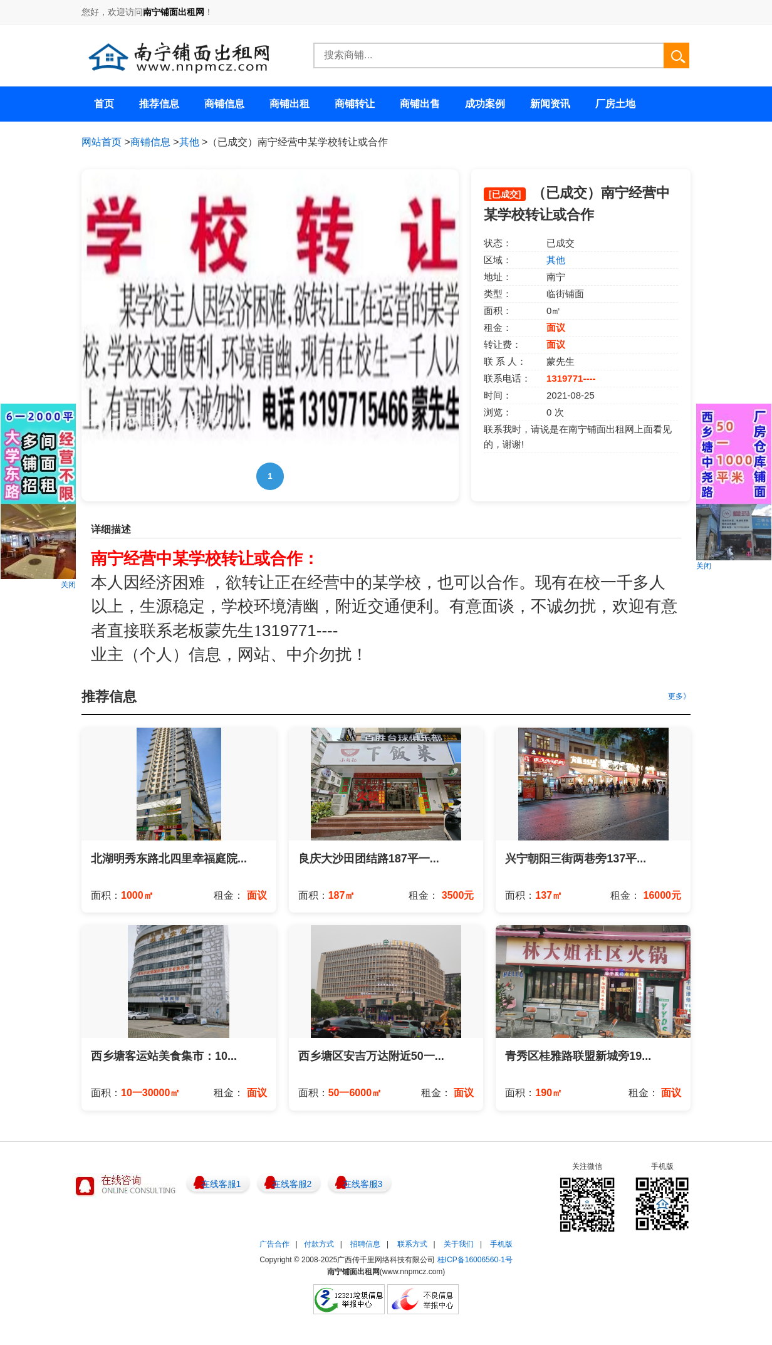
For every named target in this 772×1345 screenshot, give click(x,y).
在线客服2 (292, 1184)
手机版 (501, 1244)
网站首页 (101, 142)
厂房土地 (615, 103)
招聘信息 (365, 1244)
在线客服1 (221, 1184)
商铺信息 (150, 142)
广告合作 (274, 1244)
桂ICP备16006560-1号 (475, 1259)
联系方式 (412, 1244)
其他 (189, 142)
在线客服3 (363, 1184)
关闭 (68, 584)
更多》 (679, 696)
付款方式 (319, 1244)
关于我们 (459, 1244)
